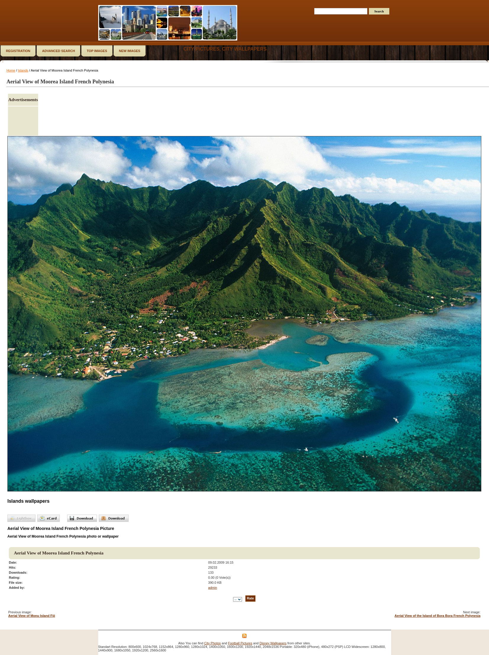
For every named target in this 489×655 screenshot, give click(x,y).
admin (212, 587)
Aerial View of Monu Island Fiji (31, 615)
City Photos (212, 643)
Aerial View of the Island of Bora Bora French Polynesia (437, 615)
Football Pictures (240, 643)
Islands (23, 70)
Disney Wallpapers (272, 643)
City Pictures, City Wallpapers (225, 48)
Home (11, 70)
